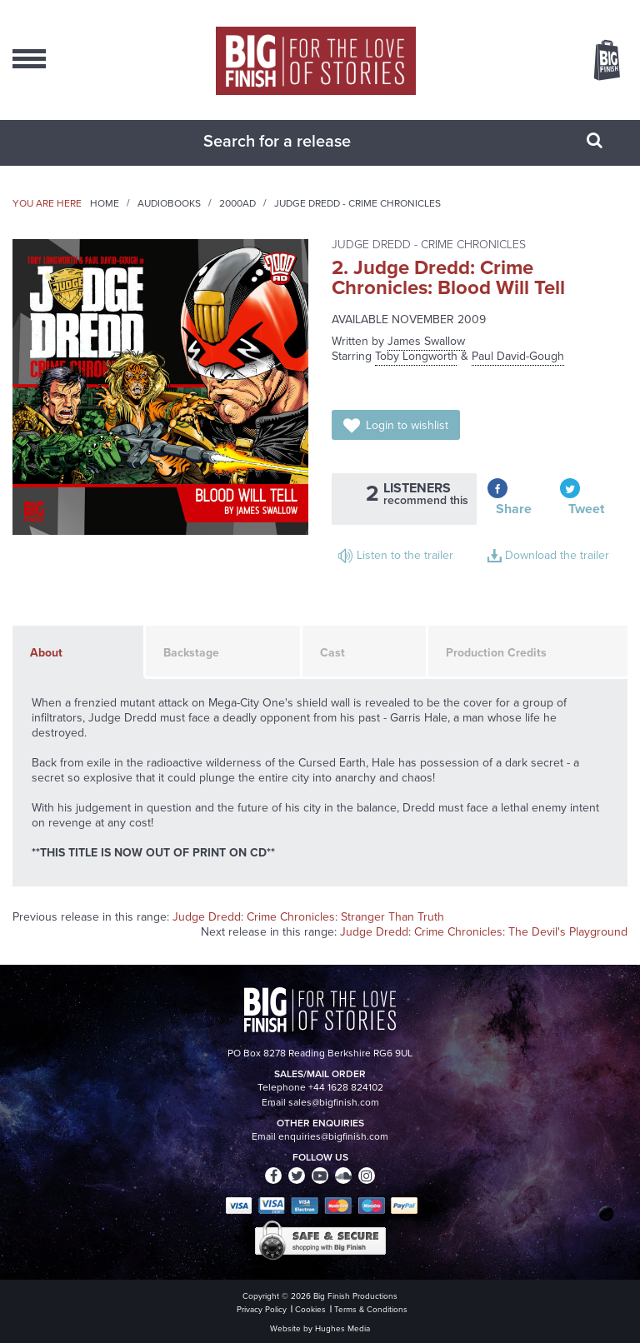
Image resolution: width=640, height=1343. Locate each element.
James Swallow (426, 341)
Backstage (191, 653)
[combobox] (299, 141)
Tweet (586, 508)
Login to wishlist (407, 425)
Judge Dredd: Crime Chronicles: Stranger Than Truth (308, 917)
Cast (332, 653)
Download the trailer (557, 555)
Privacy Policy (262, 1309)
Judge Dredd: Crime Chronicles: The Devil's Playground (484, 932)
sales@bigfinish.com (333, 1102)
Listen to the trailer (405, 555)
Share (514, 508)
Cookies (310, 1309)
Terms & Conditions (371, 1309)
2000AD (237, 203)
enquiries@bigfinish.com (333, 1136)
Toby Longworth (416, 356)
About (46, 653)
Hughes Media (342, 1328)
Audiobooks (169, 203)
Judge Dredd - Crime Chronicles (357, 203)
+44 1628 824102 (345, 1087)
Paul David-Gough (518, 356)
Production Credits (496, 653)
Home (104, 203)
